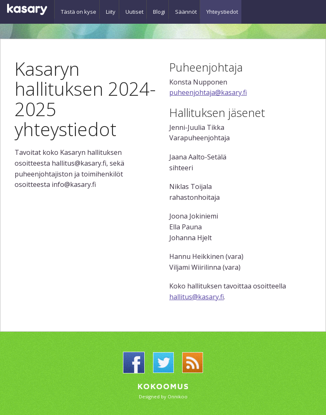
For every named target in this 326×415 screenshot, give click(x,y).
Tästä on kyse (78, 9)
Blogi (169, 9)
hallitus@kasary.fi (196, 296)
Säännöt (198, 9)
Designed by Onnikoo (163, 396)
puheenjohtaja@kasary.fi (208, 92)
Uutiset (141, 9)
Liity (114, 9)
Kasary (27, 9)
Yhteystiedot (238, 9)
